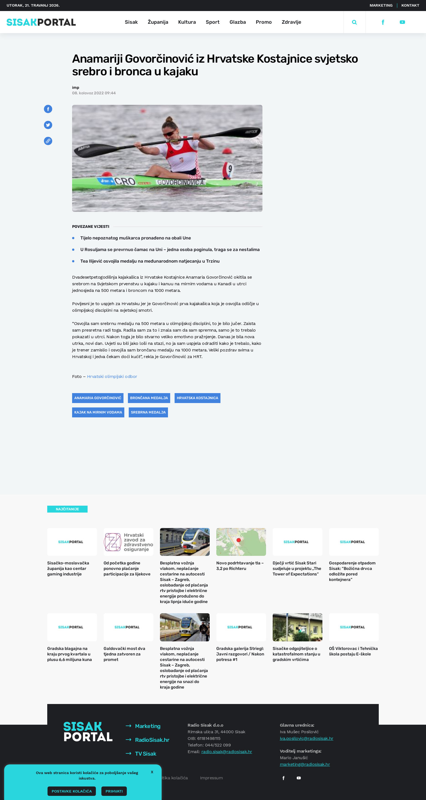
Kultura (187, 22)
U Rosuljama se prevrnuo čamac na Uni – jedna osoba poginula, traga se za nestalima (170, 249)
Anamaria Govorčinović (97, 398)
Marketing (381, 5)
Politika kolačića (171, 777)
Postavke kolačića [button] (72, 791)
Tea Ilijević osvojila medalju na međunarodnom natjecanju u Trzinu (150, 261)
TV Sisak (141, 753)
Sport (213, 22)
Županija (158, 22)
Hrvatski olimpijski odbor (112, 376)
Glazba (238, 22)
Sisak (131, 22)
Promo (264, 22)
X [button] (152, 772)
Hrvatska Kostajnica (197, 398)
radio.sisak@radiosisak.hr (226, 751)
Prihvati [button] (114, 791)
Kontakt (410, 5)
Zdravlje (291, 22)
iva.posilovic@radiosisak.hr (306, 738)
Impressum (211, 777)
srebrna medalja (148, 412)
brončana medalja (149, 398)
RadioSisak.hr (147, 740)
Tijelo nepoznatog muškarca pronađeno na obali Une (135, 238)
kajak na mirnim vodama (98, 412)
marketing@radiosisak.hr (305, 764)
